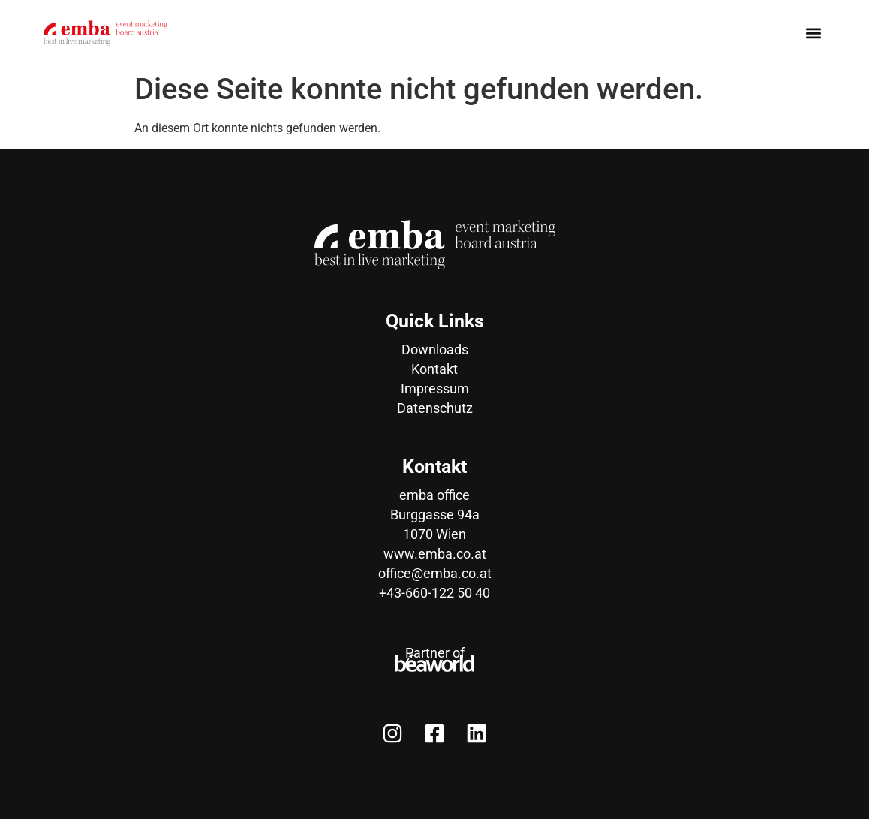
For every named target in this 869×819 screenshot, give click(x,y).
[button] (813, 32)
